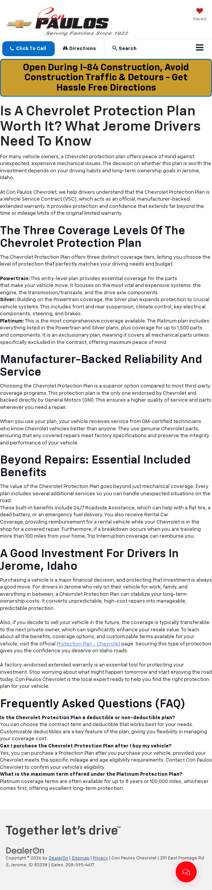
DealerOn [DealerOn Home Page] (58, 858)
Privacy (100, 858)
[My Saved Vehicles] (199, 15)
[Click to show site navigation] (200, 49)
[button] (28, 48)
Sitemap (81, 858)
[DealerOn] (25, 850)
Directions (79, 48)
